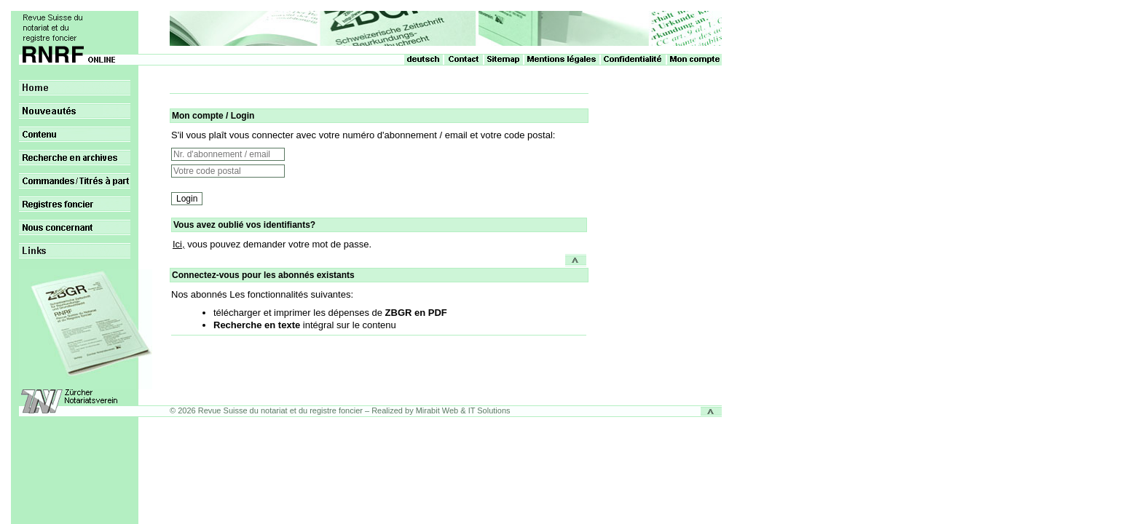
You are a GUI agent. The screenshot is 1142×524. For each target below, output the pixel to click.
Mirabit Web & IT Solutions (463, 410)
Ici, (179, 244)
